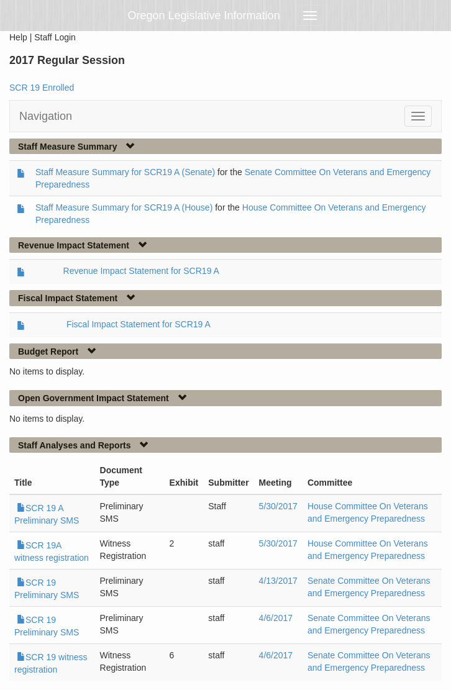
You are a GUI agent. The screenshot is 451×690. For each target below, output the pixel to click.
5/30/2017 (278, 506)
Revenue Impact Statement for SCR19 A (141, 271)
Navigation (45, 116)
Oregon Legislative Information (204, 15)
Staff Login (55, 37)
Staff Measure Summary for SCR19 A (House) (123, 207)
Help (18, 37)
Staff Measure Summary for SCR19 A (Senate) (125, 172)
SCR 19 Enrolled (41, 88)
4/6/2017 (276, 618)
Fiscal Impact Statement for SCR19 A (138, 324)
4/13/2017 (278, 581)
